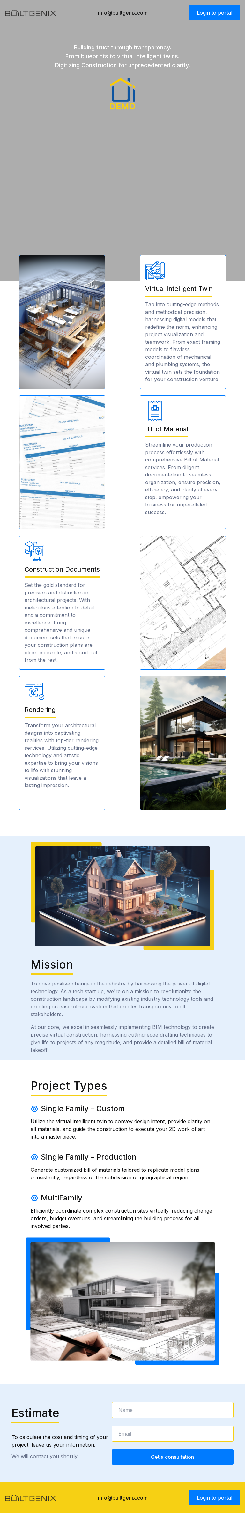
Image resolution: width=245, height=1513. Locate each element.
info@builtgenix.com (123, 13)
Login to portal (214, 13)
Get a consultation (172, 1457)
